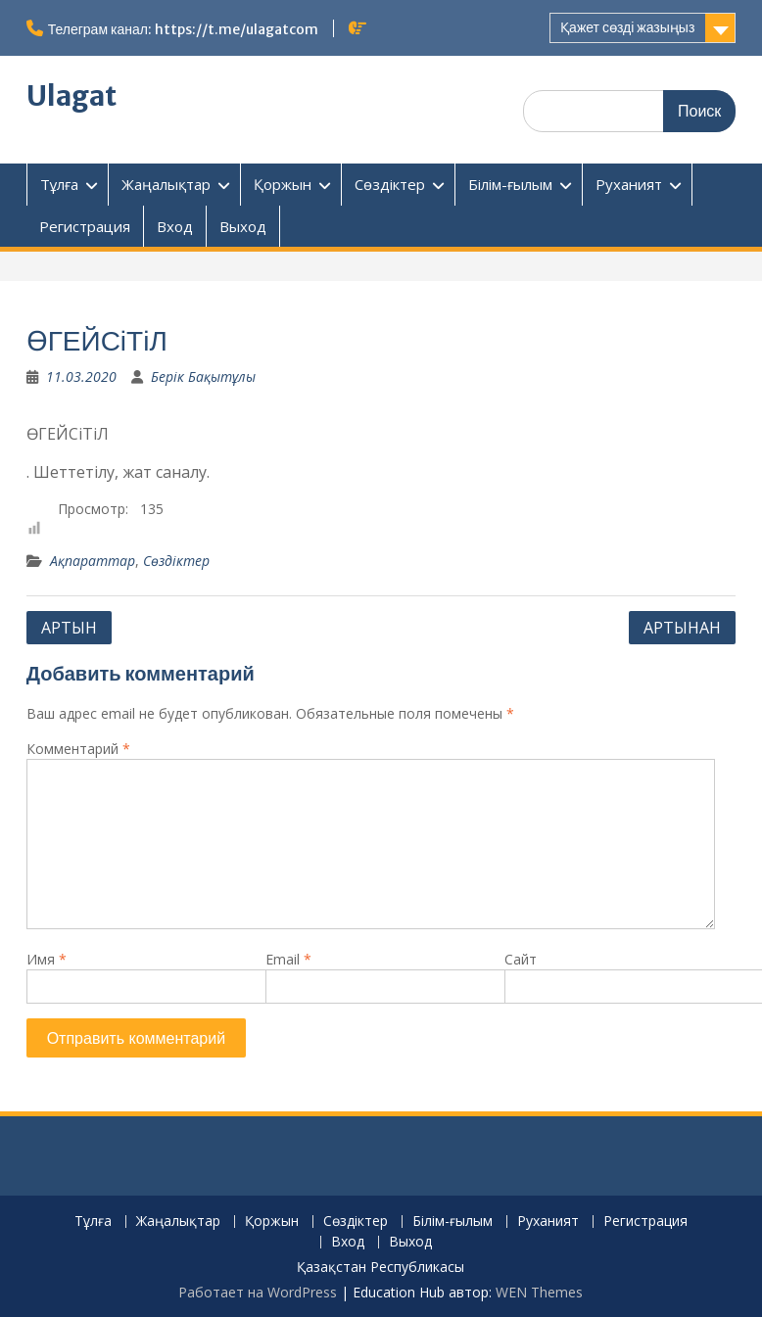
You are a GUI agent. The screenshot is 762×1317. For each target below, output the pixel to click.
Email (288, 959)
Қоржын (282, 184)
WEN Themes (539, 1292)
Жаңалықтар (166, 184)
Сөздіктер (390, 184)
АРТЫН (69, 627)
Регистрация (84, 226)
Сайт (520, 959)
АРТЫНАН (682, 627)
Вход (175, 226)
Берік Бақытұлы (203, 376)
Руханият (628, 184)
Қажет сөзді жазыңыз (627, 27)
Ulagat (71, 96)
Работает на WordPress (257, 1292)
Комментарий (78, 748)
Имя (46, 959)
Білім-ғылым (510, 184)
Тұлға (59, 184)
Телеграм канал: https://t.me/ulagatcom (183, 29)
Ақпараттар (92, 560)
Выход (242, 226)
